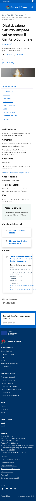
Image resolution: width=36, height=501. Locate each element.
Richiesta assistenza (7, 462)
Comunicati (4, 409)
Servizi (10, 15)
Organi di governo (6, 351)
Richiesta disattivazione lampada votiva (16, 172)
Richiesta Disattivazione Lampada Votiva (18, 242)
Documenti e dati (6, 366)
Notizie (3, 406)
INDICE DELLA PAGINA (17, 86)
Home (4, 15)
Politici (3, 360)
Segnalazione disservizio (9, 466)
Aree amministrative (7, 354)
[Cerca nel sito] (32, 7)
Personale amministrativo (9, 363)
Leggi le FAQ (5, 456)
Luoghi (3, 426)
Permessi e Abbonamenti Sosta (11, 395)
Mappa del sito (5, 496)
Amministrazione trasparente (10, 469)
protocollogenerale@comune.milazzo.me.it (22, 285)
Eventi (3, 423)
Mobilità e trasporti (7, 383)
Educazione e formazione (9, 386)
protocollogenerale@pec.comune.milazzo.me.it (23, 289)
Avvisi (3, 412)
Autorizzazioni (19, 15)
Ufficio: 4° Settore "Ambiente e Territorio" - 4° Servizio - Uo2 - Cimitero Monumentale (21, 259)
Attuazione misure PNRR (26, 496)
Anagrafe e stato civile (8, 377)
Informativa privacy (7, 472)
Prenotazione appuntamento (10, 459)
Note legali (4, 475)
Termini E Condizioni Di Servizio (17, 231)
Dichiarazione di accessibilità (10, 478)
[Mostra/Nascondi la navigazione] (2, 7)
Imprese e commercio (8, 380)
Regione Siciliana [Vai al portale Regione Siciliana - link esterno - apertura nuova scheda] (7, 1)
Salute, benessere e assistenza (11, 389)
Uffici (2, 357)
